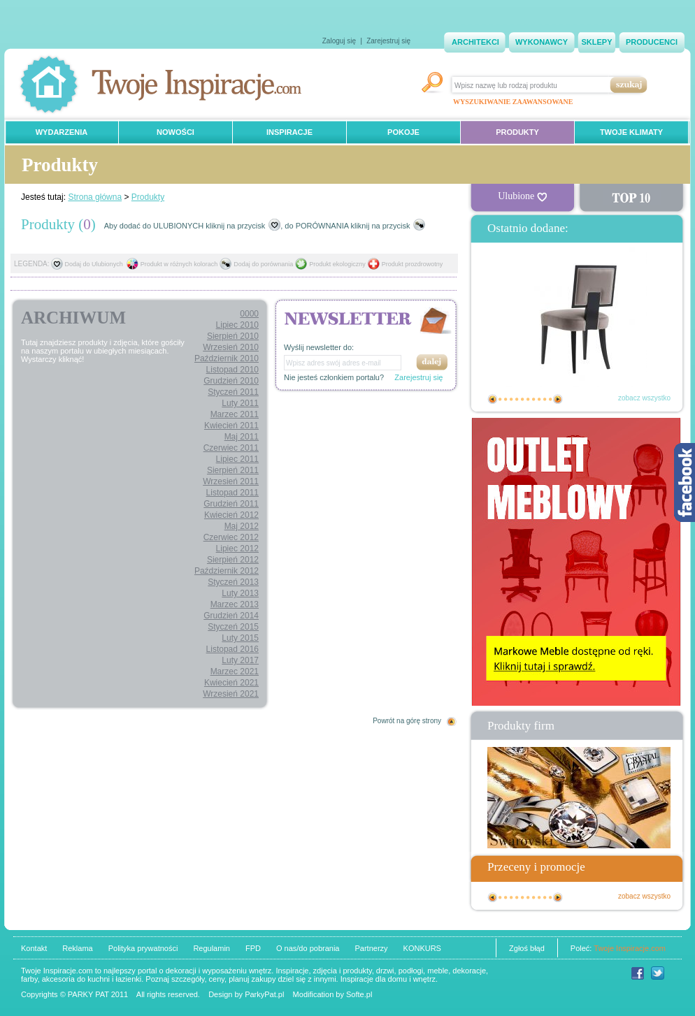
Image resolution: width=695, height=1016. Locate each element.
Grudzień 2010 (231, 381)
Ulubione (522, 196)
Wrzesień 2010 (231, 347)
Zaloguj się (339, 41)
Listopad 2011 (232, 493)
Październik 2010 (226, 358)
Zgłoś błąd (527, 948)
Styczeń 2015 (233, 627)
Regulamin (211, 948)
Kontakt (34, 948)
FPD (253, 948)
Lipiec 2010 (237, 325)
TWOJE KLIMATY (631, 132)
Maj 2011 (241, 437)
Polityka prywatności (143, 948)
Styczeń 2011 (233, 392)
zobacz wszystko (644, 398)
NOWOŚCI (175, 132)
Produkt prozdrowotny (412, 264)
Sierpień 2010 (233, 336)
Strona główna (95, 197)
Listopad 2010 (232, 370)
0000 (249, 314)
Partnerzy (370, 948)
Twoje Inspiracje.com (630, 948)
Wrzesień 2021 (231, 694)
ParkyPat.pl (264, 994)
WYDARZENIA (62, 132)
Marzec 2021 (234, 671)
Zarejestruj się (388, 41)
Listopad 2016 (232, 649)
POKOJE (403, 132)
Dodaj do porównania (263, 264)
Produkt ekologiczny (337, 264)
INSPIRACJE (289, 132)
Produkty (147, 197)
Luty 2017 (240, 660)
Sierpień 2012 (233, 560)
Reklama (77, 948)
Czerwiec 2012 (231, 537)
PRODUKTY (517, 132)
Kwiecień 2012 (231, 515)
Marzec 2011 (234, 414)
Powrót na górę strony (407, 721)
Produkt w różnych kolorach (179, 264)
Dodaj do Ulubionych (94, 264)
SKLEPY (596, 42)
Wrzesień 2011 (231, 481)
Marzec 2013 (234, 604)
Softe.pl (359, 994)
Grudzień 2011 (231, 504)
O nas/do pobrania (308, 948)
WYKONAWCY (541, 42)
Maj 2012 (241, 526)
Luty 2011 (240, 403)
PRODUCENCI (652, 42)
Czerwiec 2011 (231, 448)
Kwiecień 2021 (231, 683)
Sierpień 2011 (233, 470)
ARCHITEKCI (475, 42)
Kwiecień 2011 (231, 425)
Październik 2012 (226, 571)
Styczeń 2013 (233, 582)
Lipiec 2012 (237, 548)
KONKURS (422, 948)
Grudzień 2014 (231, 616)
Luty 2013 (240, 593)
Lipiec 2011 (237, 459)
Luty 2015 (240, 638)
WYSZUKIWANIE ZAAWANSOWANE (513, 102)
